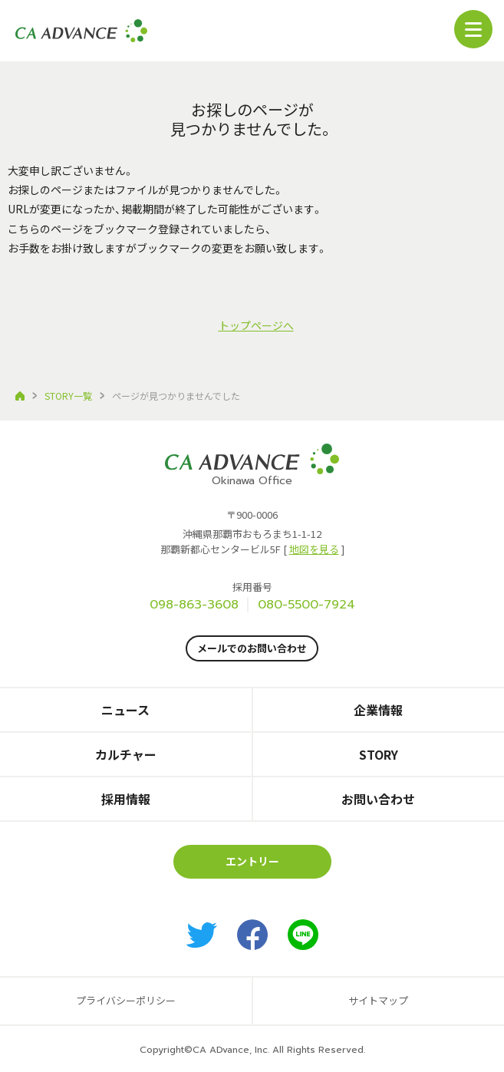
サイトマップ (378, 1000)
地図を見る (314, 549)
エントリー (252, 861)
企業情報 (378, 710)
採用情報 (125, 799)
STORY (378, 754)
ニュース (125, 710)
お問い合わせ (378, 799)
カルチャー (125, 754)
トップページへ (256, 325)
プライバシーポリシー (126, 1000)
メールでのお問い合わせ (252, 648)
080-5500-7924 (306, 604)
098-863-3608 (194, 604)
